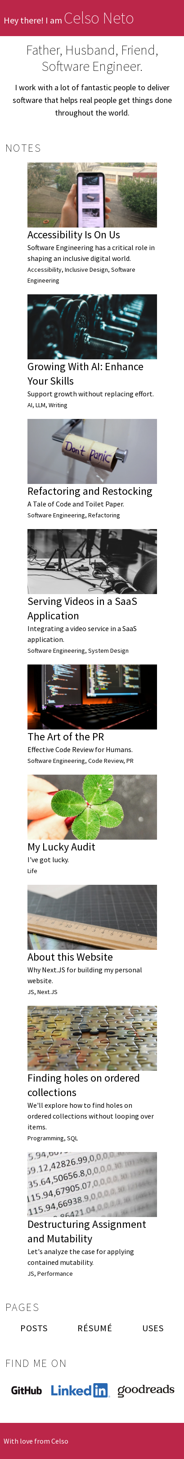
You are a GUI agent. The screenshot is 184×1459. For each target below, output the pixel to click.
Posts (34, 1328)
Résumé (94, 1328)
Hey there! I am (69, 20)
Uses (153, 1328)
